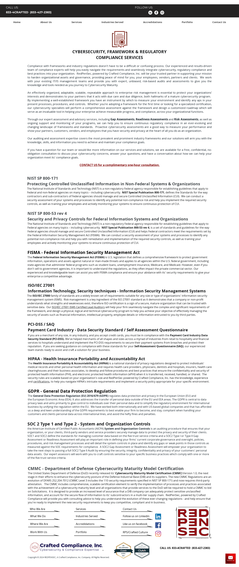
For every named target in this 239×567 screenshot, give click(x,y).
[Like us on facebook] (135, 523)
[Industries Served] (87, 516)
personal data (121, 399)
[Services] (85, 509)
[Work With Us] (39, 532)
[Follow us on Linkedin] (136, 516)
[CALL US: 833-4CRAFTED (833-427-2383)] (186, 547)
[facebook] (156, 13)
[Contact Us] (230, 558)
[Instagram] (162, 13)
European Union (174, 396)
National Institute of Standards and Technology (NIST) (65, 188)
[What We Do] (39, 516)
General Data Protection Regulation (79, 391)
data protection (131, 396)
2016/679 (92, 396)
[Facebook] (158, 525)
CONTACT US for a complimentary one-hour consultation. (120, 165)
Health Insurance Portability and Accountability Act (94, 358)
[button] (45, 22)
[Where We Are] (39, 523)
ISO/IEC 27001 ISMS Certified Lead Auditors (78, 307)
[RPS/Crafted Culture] (135, 532)
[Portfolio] (85, 532)
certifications (41, 381)
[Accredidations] (88, 523)
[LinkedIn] (150, 13)
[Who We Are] (42, 509)
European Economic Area (48, 399)
